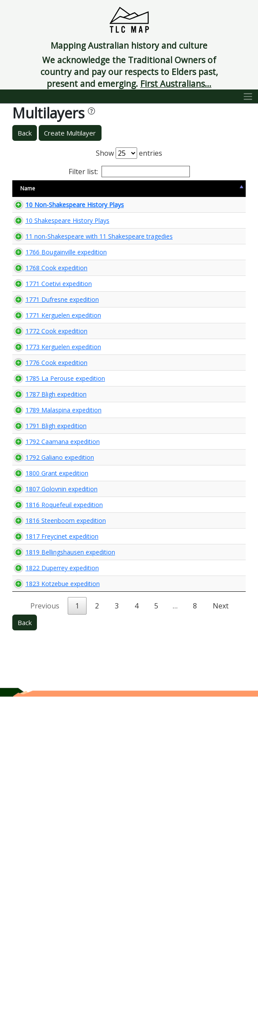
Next (221, 939)
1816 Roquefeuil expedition (40, 763)
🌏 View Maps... (206, 212)
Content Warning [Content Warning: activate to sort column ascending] (127, 188)
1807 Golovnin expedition (45, 734)
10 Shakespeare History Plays (43, 245)
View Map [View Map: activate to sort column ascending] (191, 188)
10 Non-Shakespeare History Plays (43, 212)
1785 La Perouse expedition (40, 545)
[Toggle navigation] (248, 96)
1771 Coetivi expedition (43, 379)
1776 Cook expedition (40, 516)
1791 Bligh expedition (40, 630)
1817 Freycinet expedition (46, 823)
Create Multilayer (70, 133)
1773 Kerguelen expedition (40, 488)
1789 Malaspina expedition (40, 601)
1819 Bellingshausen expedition (46, 852)
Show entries (129, 153)
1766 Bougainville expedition (42, 327)
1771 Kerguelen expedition (40, 431)
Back (25, 133)
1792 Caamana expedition (40, 658)
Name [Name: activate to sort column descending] (27, 188)
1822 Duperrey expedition (46, 880)
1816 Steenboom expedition (42, 795)
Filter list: (129, 171)
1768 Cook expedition (40, 355)
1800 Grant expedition (41, 710)
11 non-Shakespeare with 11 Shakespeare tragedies (43, 286)
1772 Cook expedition (40, 460)
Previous (44, 939)
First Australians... (175, 83)
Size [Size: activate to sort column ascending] (85, 188)
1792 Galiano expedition (44, 686)
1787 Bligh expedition (40, 573)
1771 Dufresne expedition (46, 403)
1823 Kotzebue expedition (40, 908)
